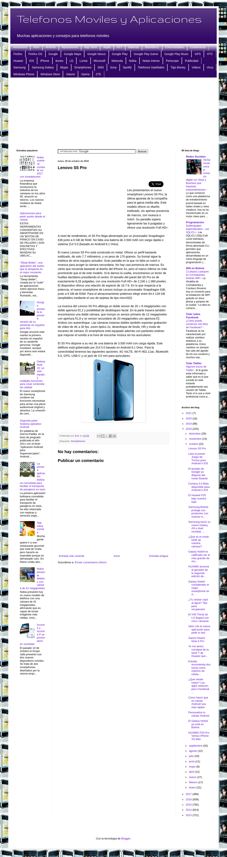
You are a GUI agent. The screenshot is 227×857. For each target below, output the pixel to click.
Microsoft (99, 60)
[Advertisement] (113, 113)
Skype (64, 67)
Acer (36, 47)
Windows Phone (23, 74)
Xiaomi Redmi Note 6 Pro (196, 639)
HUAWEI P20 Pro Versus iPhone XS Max (198, 736)
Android (51, 47)
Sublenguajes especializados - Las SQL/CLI (197, 229)
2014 (189, 809)
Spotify (127, 67)
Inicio (117, 555)
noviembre (195, 438)
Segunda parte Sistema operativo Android (30, 423)
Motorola (117, 60)
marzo (193, 777)
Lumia (83, 60)
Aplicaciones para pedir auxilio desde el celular (32, 216)
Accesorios (20, 47)
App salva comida (40, 527)
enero (193, 787)
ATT (119, 47)
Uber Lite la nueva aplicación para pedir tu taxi (199, 629)
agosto (193, 750)
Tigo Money (178, 67)
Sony (113, 67)
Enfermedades (174, 47)
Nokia (132, 60)
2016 (189, 799)
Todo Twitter (194, 363)
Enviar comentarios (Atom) (90, 562)
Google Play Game (146, 54)
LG (71, 60)
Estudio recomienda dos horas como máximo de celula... (199, 668)
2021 (189, 413)
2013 (189, 815)
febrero (193, 782)
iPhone (44, 60)
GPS (198, 54)
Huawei (18, 60)
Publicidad (191, 60)
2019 (189, 423)
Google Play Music (176, 54)
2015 (189, 804)
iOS (31, 60)
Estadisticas (198, 47)
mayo (192, 766)
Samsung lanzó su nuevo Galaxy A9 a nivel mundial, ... (199, 526)
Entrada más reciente (71, 555)
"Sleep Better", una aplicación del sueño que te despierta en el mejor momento (32, 267)
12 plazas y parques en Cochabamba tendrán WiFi (197, 275)
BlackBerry (152, 47)
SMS (101, 67)
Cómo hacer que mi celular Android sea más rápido (198, 702)
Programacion (195, 222)
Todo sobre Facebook (193, 316)
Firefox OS (35, 54)
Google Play (120, 54)
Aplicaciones (70, 47)
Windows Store (50, 74)
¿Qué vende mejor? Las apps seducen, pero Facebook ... (198, 686)
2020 (189, 418)
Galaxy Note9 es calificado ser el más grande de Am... (199, 556)
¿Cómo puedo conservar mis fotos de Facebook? (197, 324)
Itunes (59, 60)
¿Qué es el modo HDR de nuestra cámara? (198, 541)
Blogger (125, 838)
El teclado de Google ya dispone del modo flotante (198, 473)
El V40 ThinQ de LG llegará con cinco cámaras (198, 617)
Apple (107, 47)
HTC (210, 54)
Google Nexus (96, 54)
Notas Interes (151, 60)
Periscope (172, 60)
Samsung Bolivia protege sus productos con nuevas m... (198, 511)
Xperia (85, 74)
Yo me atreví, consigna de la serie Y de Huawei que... (198, 651)
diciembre (195, 433)
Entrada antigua (158, 555)
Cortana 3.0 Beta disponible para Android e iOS (198, 487)
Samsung (19, 67)
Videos (196, 67)
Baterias (133, 47)
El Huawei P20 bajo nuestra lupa (197, 498)
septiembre (196, 745)
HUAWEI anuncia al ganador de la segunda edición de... (198, 571)
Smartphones (82, 67)
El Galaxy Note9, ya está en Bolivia (198, 724)
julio (192, 756)
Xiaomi (70, 74)
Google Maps (72, 54)
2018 (189, 428)
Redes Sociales (196, 156)
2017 (189, 794)
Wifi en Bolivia (195, 268)
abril (192, 771)
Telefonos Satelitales (151, 67)
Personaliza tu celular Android (198, 714)
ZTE (98, 74)
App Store (90, 47)
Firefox (17, 54)
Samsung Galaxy (43, 67)
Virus (210, 67)
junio (192, 761)
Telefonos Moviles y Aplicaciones (109, 19)
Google (53, 54)
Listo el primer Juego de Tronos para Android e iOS (198, 458)
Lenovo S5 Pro (197, 448)
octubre (194, 443)
